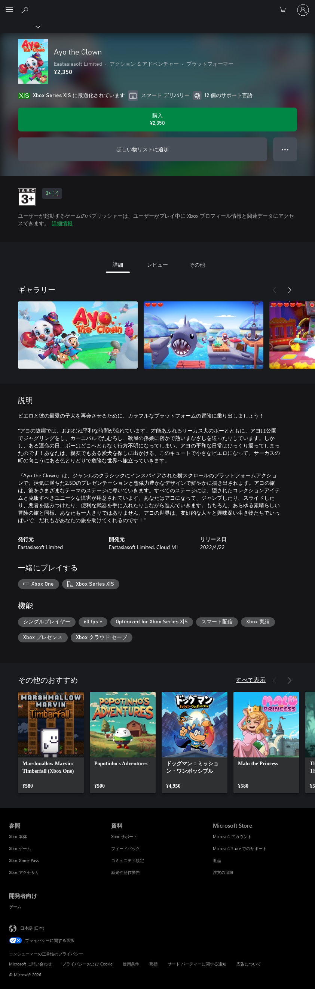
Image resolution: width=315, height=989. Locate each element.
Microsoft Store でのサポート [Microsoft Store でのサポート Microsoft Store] (240, 848)
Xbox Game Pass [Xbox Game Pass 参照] (24, 860)
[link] (51, 742)
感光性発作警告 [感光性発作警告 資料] (125, 872)
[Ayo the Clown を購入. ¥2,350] (157, 119)
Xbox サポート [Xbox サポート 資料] (124, 836)
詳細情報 (62, 223)
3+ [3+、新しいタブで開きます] (52, 193)
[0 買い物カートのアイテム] (285, 10)
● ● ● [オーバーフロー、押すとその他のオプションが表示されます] (285, 149)
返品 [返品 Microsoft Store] (217, 860)
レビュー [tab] (157, 264)
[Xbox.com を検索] (26, 10)
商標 (153, 963)
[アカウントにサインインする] (303, 10)
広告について (248, 963)
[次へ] (289, 290)
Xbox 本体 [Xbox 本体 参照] (18, 836)
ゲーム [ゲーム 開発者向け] (15, 906)
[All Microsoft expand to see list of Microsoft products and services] (9, 10)
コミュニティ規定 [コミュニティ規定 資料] (127, 860)
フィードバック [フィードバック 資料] (125, 848)
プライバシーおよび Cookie (87, 963)
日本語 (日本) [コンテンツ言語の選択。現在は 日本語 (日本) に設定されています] (32, 928)
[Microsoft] (157, 5)
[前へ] (274, 290)
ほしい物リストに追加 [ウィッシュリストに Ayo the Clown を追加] (142, 149)
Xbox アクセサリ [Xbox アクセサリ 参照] (24, 872)
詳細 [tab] (118, 264)
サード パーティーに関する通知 (197, 963)
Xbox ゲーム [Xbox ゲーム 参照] (20, 848)
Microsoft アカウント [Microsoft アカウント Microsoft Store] (232, 836)
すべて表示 (251, 679)
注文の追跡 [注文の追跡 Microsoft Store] (223, 872)
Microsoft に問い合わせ (30, 963)
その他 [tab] (197, 264)
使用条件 (131, 963)
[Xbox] (20, 26)
